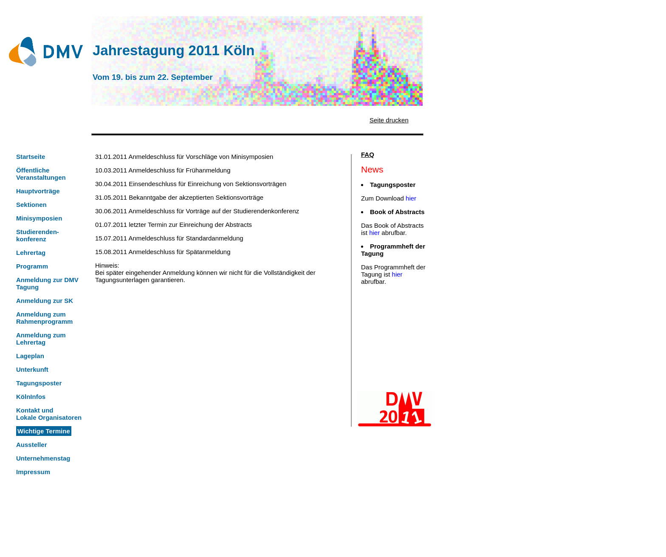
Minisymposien (39, 218)
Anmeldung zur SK (44, 300)
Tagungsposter (39, 383)
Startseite (30, 156)
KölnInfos (30, 396)
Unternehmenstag (43, 458)
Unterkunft (32, 369)
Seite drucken (389, 120)
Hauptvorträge (38, 191)
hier (411, 198)
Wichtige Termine (43, 431)
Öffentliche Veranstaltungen (41, 174)
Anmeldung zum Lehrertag (41, 338)
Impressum (33, 471)
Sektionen (31, 204)
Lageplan (30, 355)
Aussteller (31, 444)
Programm (32, 266)
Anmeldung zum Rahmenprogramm (44, 318)
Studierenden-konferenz (37, 235)
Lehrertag (30, 252)
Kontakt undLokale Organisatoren (49, 414)
